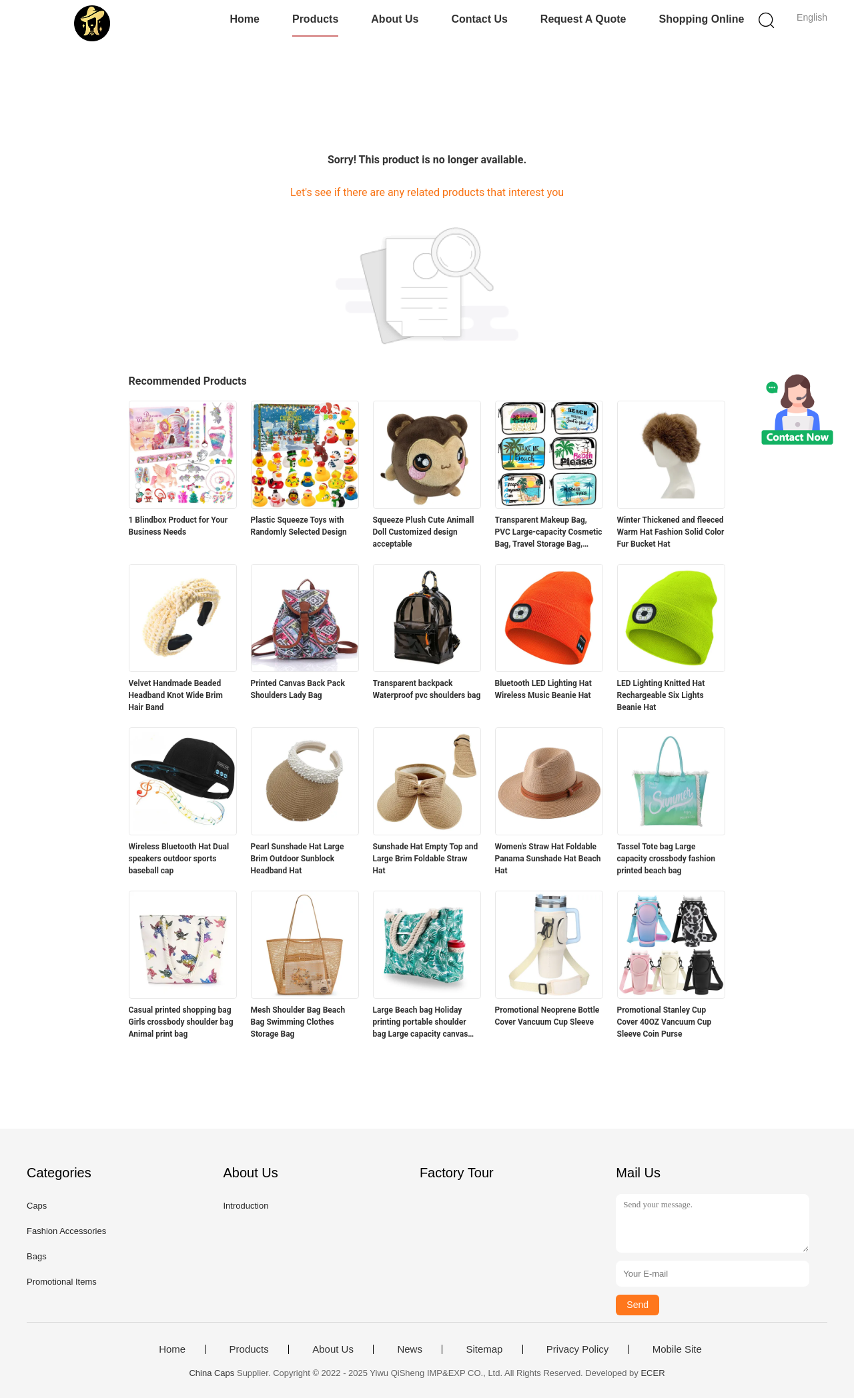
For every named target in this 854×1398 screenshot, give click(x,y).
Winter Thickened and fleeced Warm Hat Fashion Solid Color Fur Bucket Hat (671, 532)
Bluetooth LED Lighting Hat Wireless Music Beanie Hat (543, 689)
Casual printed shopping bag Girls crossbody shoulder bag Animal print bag (181, 1022)
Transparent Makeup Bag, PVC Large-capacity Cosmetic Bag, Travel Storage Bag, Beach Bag (548, 532)
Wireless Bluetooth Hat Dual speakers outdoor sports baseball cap (179, 858)
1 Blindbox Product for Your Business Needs (178, 526)
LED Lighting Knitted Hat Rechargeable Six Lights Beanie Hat (661, 695)
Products (315, 19)
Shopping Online (701, 19)
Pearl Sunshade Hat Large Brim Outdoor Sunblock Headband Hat (297, 858)
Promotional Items (62, 1282)
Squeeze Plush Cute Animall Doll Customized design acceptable (423, 532)
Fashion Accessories (66, 1231)
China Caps (211, 1373)
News (409, 1349)
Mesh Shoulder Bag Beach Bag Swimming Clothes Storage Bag (298, 1022)
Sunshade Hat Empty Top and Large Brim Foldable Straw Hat (425, 858)
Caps (37, 1206)
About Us (394, 19)
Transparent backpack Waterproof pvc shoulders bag (427, 689)
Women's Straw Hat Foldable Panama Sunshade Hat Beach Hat (548, 858)
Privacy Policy (577, 1349)
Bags (37, 1256)
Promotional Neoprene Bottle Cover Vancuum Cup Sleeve (547, 1016)
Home (245, 19)
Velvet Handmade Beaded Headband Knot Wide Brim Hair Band (176, 695)
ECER (652, 1373)
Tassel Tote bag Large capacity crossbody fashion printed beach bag (666, 858)
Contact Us (479, 19)
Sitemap (484, 1349)
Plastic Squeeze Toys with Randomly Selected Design (299, 526)
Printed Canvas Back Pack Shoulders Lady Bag (298, 689)
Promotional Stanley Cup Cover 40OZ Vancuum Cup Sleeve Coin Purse (664, 1022)
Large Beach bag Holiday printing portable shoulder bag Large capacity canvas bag (420, 1022)
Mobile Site (677, 1349)
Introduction (245, 1206)
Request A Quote (583, 19)
